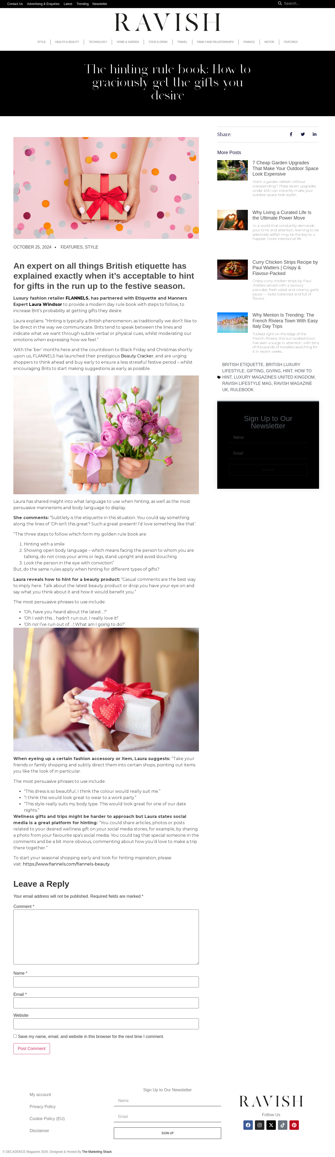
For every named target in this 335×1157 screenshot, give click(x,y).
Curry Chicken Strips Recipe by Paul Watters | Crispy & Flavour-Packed (285, 268)
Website (21, 1015)
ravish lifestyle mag (246, 383)
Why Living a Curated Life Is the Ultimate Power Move (282, 215)
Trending (82, 4)
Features (291, 42)
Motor (269, 42)
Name (20, 973)
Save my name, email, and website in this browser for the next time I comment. (91, 1037)
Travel (182, 42)
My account (40, 1094)
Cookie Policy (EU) (47, 1118)
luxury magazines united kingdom (274, 377)
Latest (68, 4)
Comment (23, 907)
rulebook (242, 389)
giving (273, 371)
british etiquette (242, 364)
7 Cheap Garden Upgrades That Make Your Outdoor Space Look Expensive (286, 168)
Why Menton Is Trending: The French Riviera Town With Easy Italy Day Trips (285, 320)
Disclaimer (39, 1130)
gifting (255, 371)
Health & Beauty (67, 42)
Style (41, 42)
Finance (249, 42)
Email (20, 994)
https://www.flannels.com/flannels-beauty (66, 864)
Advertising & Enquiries (43, 4)
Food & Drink (158, 42)
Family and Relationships (215, 42)
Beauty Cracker (137, 355)
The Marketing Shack (96, 1152)
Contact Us (15, 4)
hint (287, 371)
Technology (98, 42)
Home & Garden (128, 42)
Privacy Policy (43, 1106)
